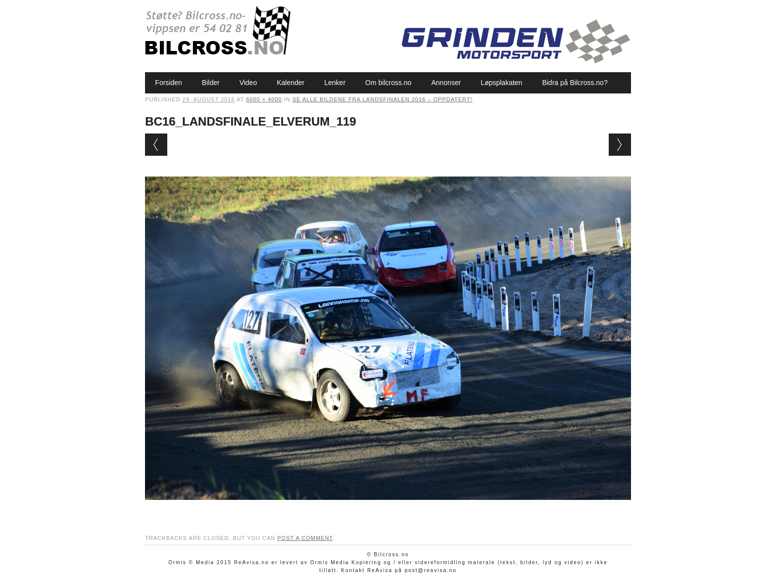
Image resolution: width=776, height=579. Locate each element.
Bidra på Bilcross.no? (574, 83)
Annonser (446, 83)
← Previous (156, 145)
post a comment (305, 538)
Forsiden (168, 83)
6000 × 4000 (264, 99)
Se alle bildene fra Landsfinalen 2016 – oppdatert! (382, 99)
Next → (620, 145)
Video (248, 83)
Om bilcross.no (388, 83)
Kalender (290, 83)
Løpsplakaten (501, 83)
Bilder (211, 83)
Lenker (334, 83)
